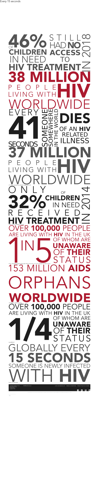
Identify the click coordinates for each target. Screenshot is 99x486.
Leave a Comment (14, 343)
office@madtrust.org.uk (27, 385)
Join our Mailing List (60, 385)
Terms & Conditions (71, 385)
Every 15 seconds (10, 1)
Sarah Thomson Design (9, 395)
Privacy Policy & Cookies (83, 385)
